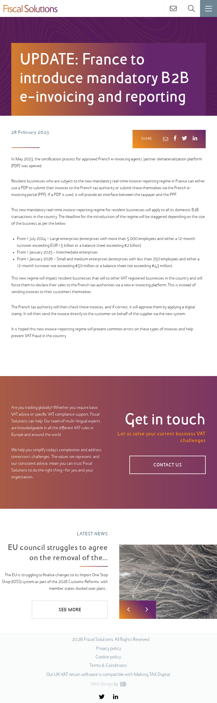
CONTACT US (167, 465)
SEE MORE (69, 610)
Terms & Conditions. (108, 665)
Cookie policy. (108, 657)
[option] (108, 571)
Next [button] (147, 610)
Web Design (102, 684)
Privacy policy (108, 649)
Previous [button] (128, 610)
